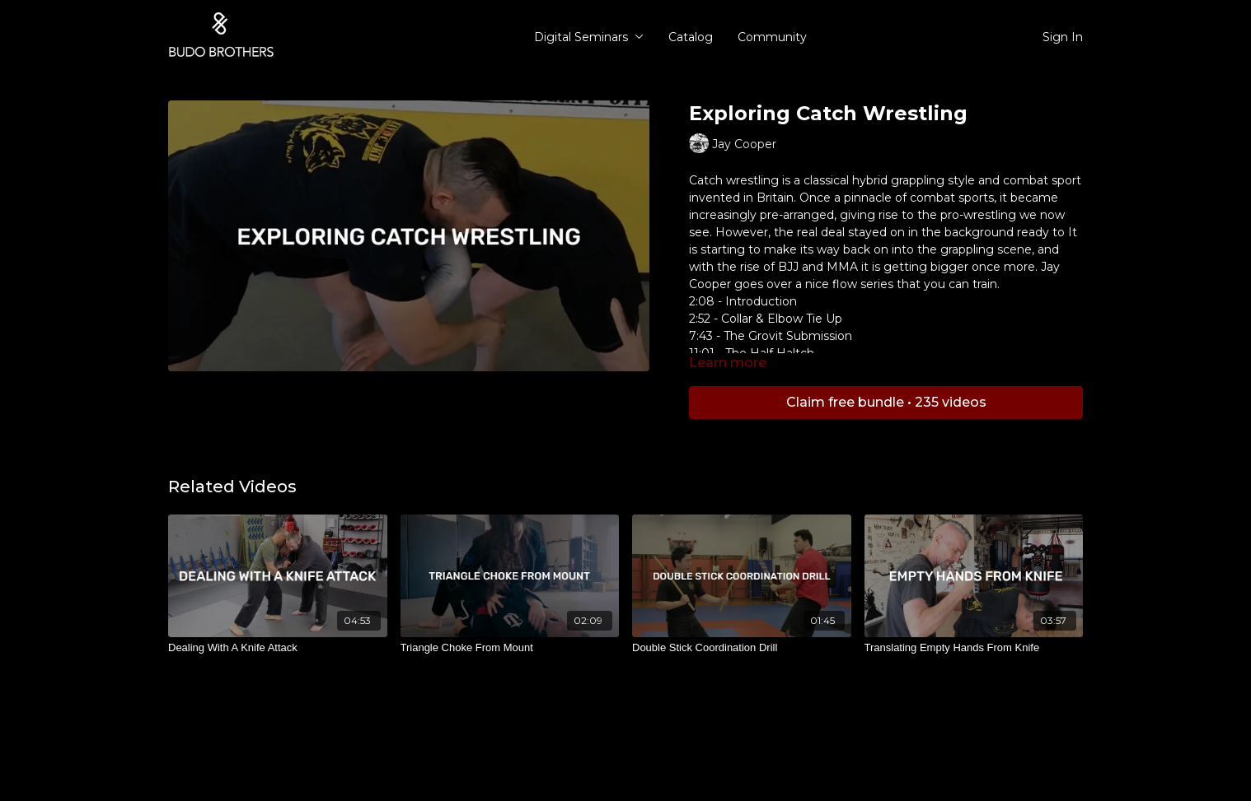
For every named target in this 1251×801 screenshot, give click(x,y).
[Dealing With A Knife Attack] (277, 648)
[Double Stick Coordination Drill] (741, 648)
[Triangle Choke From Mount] (510, 648)
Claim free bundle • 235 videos (886, 402)
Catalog (690, 37)
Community (772, 37)
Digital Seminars (589, 37)
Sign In (1062, 37)
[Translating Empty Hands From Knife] (974, 648)
